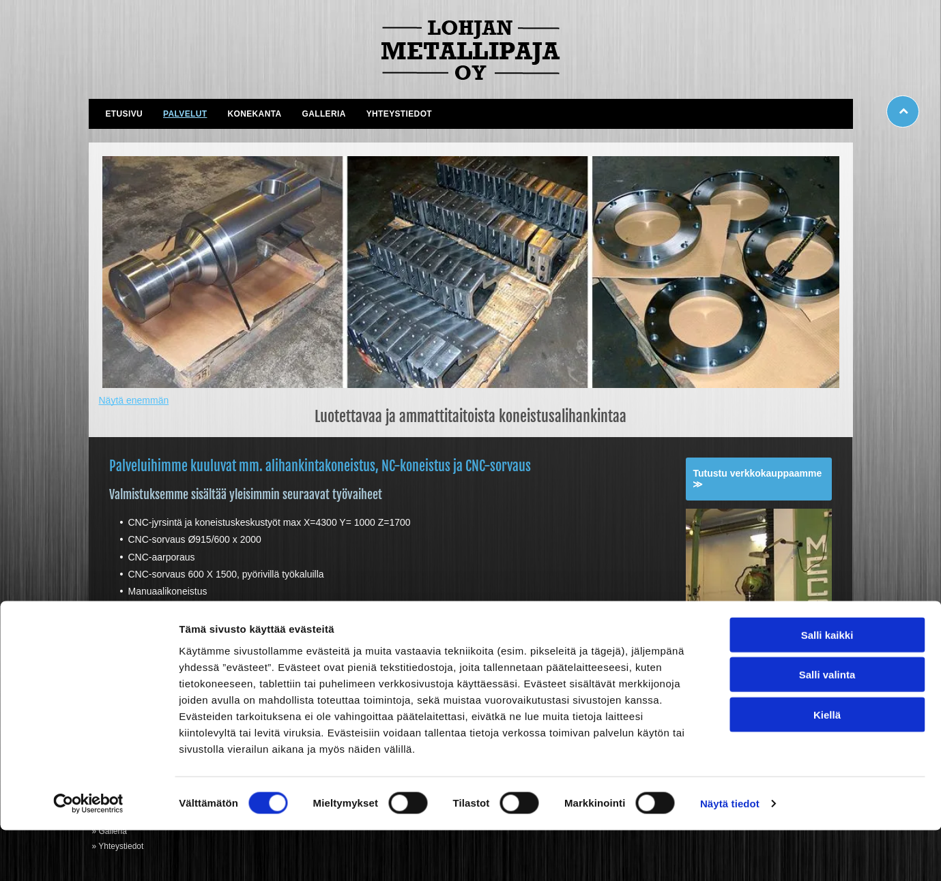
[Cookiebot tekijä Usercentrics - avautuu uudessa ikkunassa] (88, 854)
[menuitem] (125, 114)
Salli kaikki (827, 685)
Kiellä (827, 765)
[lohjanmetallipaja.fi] (470, 272)
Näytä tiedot (729, 854)
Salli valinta (827, 725)
